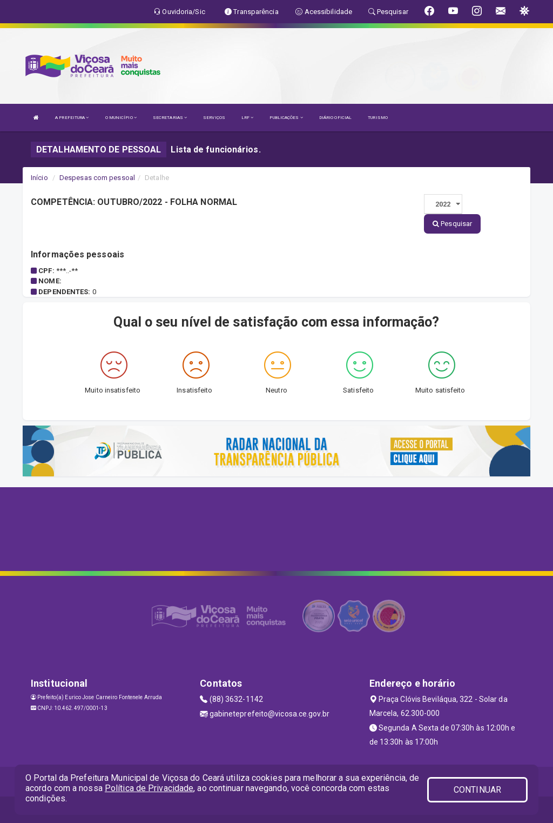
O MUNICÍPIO (121, 117)
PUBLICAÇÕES (285, 117)
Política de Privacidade (149, 788)
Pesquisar (452, 224)
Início (39, 178)
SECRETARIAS (170, 117)
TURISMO (378, 117)
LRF (247, 117)
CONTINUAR (477, 790)
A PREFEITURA (72, 117)
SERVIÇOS (214, 117)
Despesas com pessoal (97, 178)
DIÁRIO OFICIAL (335, 117)
